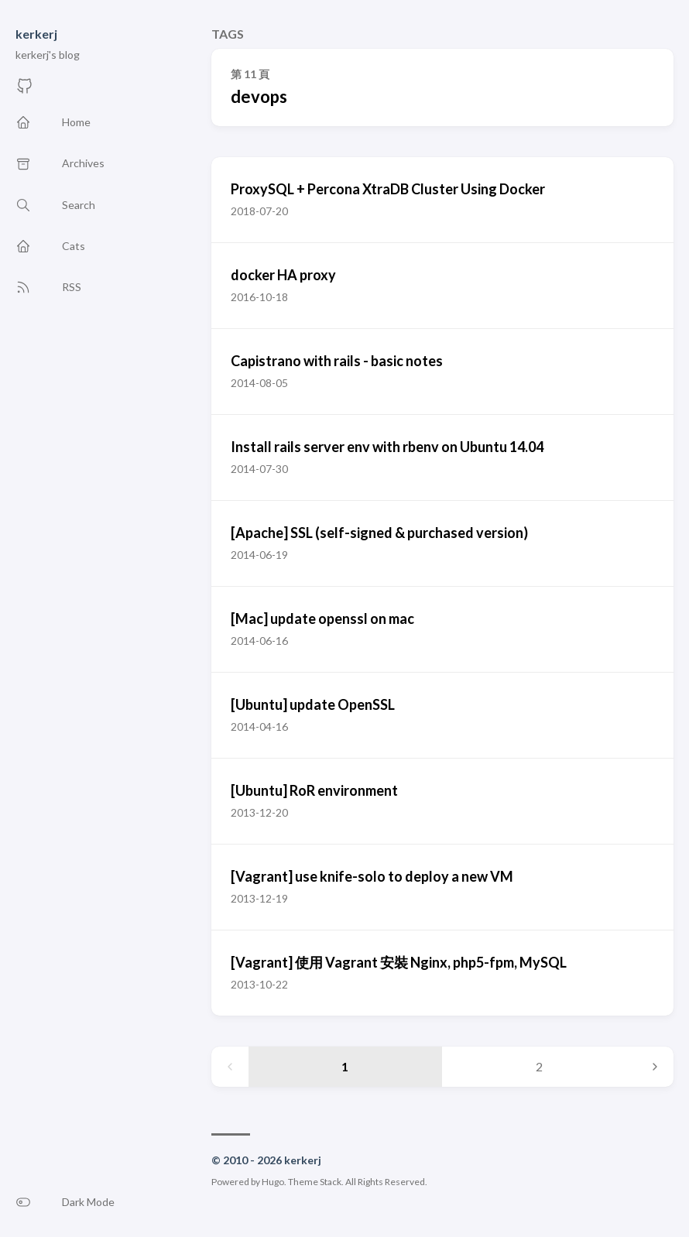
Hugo (273, 1181)
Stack (330, 1181)
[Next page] (655, 1067)
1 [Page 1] (344, 1066)
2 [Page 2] (539, 1066)
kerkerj (36, 33)
